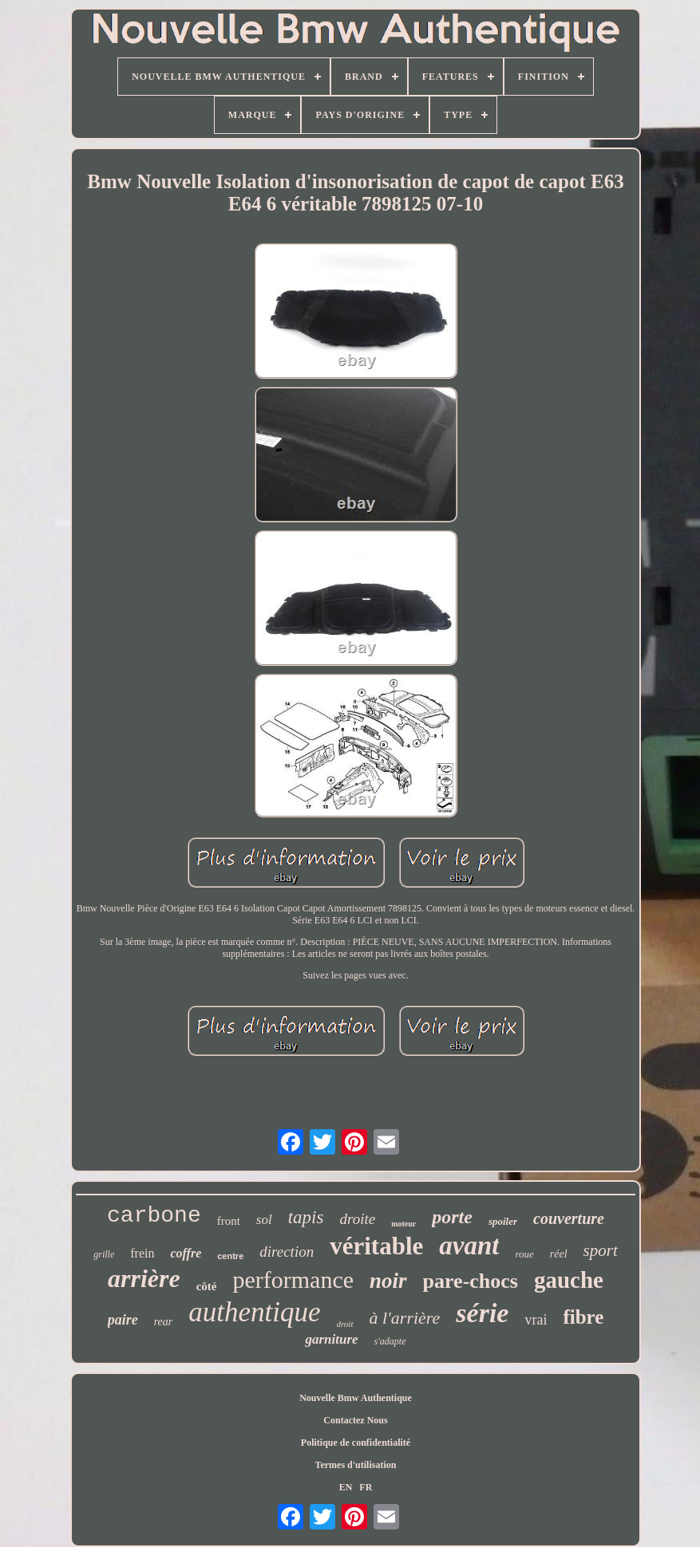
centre (230, 1256)
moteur (403, 1223)
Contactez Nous (355, 1420)
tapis (306, 1217)
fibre (583, 1317)
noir (388, 1281)
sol (264, 1219)
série (482, 1313)
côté (206, 1286)
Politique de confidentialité (355, 1442)
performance (293, 1279)
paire (123, 1320)
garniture (331, 1339)
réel (559, 1254)
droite (357, 1218)
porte (452, 1217)
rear (163, 1322)
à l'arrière (405, 1318)
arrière (144, 1278)
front (228, 1220)
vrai (535, 1320)
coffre (185, 1253)
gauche (568, 1280)
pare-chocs (470, 1281)
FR (365, 1487)
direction (286, 1251)
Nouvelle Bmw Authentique (355, 1397)
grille (103, 1254)
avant (469, 1245)
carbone (154, 1215)
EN (346, 1487)
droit (345, 1324)
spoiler (502, 1221)
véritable (376, 1246)
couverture (568, 1218)
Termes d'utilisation (356, 1464)
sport (600, 1250)
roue (524, 1254)
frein (142, 1253)
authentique (254, 1312)
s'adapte (390, 1341)
